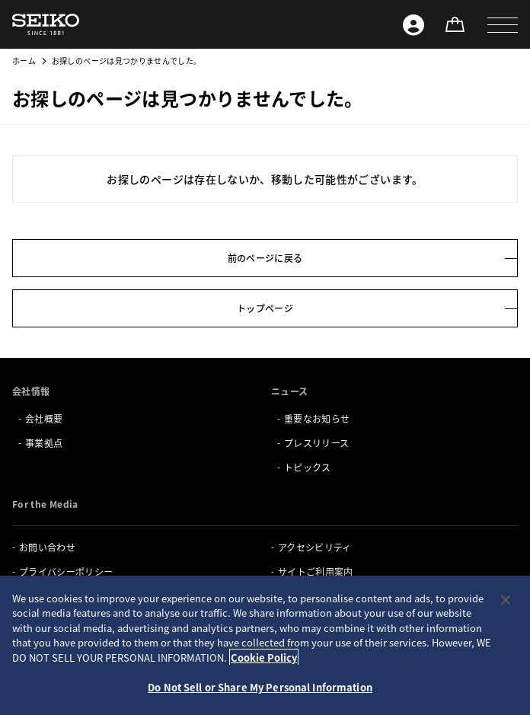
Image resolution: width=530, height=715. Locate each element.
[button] (502, 24)
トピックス (307, 467)
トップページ (265, 308)
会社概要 (43, 418)
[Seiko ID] (413, 24)
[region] (265, 645)
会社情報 (30, 391)
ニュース (289, 391)
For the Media (45, 503)
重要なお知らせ (317, 418)
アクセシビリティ (315, 547)
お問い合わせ (47, 547)
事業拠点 (43, 442)
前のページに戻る (265, 257)
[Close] (505, 600)
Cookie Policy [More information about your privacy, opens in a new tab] (264, 657)
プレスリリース (316, 442)
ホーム (24, 60)
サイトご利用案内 (315, 571)
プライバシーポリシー (66, 571)
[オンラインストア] (454, 24)
